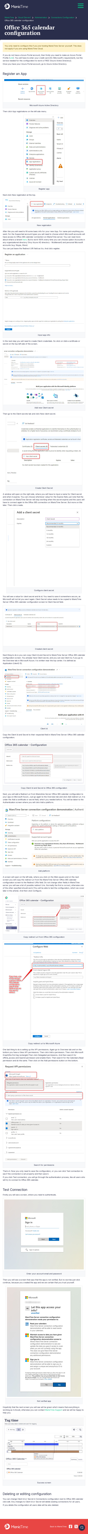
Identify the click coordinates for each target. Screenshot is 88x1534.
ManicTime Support (53, 1410)
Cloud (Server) (24, 17)
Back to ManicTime (58, 1526)
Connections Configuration (62, 17)
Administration (41, 17)
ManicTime (9, 17)
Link (11, 58)
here (25, 239)
